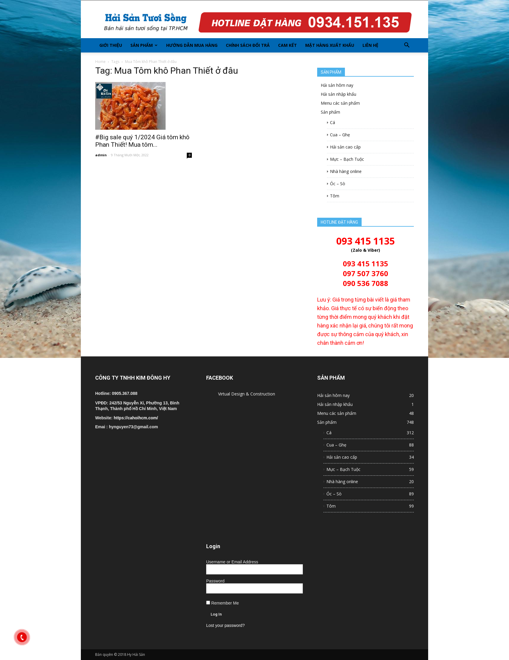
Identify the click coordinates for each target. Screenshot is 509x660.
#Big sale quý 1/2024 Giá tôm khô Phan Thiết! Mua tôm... (142, 141)
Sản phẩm (144, 45)
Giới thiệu (110, 45)
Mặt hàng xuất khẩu (329, 45)
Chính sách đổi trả (248, 45)
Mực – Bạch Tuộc (347, 159)
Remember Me (222, 603)
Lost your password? (225, 625)
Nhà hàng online (346, 171)
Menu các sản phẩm (340, 103)
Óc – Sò (337, 183)
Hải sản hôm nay (337, 85)
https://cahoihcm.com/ (136, 417)
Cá (332, 122)
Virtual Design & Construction (246, 394)
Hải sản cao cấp (345, 147)
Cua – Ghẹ (340, 134)
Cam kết (287, 45)
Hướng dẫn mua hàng (192, 45)
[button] (407, 45)
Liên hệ (370, 45)
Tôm (334, 196)
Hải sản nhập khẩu (338, 94)
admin (101, 155)
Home (100, 61)
